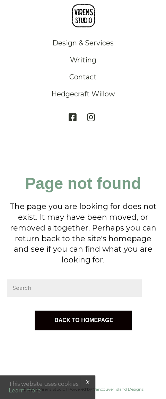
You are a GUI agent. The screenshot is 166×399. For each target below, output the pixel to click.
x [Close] (88, 382)
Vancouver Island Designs (118, 389)
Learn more (25, 390)
